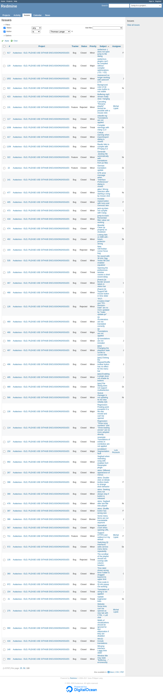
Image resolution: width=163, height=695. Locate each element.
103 (8, 250)
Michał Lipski (116, 107)
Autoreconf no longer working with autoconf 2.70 (103, 78)
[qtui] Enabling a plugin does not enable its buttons (103, 377)
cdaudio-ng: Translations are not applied (102, 119)
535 (8, 260)
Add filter (88, 28)
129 (8, 66)
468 (8, 292)
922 (8, 88)
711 (8, 536)
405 (8, 202)
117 (8, 119)
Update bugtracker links (101, 599)
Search (105, 5)
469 (8, 322)
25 (21, 668)
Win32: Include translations (102, 641)
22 (9, 168)
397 (8, 511)
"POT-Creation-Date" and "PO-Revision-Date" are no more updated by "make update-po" (103, 307)
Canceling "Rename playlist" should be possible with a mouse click (103, 107)
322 (8, 157)
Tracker (75, 46)
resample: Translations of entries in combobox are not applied (103, 441)
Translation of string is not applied (103, 591)
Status (8, 28)
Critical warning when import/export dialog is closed (103, 137)
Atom (112, 672)
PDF (122, 672)
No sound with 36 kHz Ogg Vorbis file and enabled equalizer (103, 260)
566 (8, 397)
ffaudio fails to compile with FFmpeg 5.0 (103, 146)
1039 (9, 127)
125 (8, 272)
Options (8, 35)
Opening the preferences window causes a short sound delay (103, 272)
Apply (7, 41)
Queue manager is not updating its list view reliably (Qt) (102, 397)
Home (3, 1)
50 (24, 668)
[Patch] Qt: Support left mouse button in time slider (103, 292)
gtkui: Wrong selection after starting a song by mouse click (103, 192)
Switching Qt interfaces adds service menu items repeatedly (102, 546)
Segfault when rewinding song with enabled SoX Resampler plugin (103, 462)
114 (8, 428)
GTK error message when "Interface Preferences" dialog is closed (102, 180)
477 (8, 192)
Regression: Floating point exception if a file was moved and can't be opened (103, 411)
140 (8, 649)
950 (8, 462)
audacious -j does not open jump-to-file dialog (103, 52)
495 (8, 377)
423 (8, 97)
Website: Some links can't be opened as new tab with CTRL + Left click (102, 611)
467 (8, 283)
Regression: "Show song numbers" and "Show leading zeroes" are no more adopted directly (103, 428)
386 (8, 519)
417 (8, 137)
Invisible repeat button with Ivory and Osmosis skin (103, 202)
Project (42, 46)
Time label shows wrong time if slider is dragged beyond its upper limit (103, 573)
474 (8, 228)
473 (8, 210)
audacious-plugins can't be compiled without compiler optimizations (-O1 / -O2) (103, 66)
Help (15, 1)
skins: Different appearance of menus (103, 472)
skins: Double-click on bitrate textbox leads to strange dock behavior (103, 482)
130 (8, 411)
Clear (16, 41)
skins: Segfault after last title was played (103, 503)
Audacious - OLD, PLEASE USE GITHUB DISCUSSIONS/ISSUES (41, 53)
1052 (9, 79)
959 (8, 659)
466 (8, 332)
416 (8, 641)
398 (8, 482)
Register (158, 1)
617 (8, 53)
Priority (93, 46)
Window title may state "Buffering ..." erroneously (103, 659)
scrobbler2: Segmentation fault (103, 451)
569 (8, 341)
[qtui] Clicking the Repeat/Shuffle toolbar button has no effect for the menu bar (103, 364)
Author (8, 31)
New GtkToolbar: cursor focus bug (102, 249)
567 (8, 528)
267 (8, 473)
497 (8, 350)
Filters (7, 25)
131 (8, 107)
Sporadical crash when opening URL (103, 527)
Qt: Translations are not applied (102, 332)
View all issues (133, 25)
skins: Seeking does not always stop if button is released (103, 494)
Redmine (73, 678)
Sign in (151, 1)
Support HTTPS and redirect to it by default (103, 536)
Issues (27, 15)
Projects (10, 1)
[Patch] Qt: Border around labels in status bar (103, 283)
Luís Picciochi (116, 451)
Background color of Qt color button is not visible (103, 88)
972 (8, 584)
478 (8, 503)
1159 (9, 146)
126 (8, 306)
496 (8, 364)
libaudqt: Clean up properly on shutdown (102, 228)
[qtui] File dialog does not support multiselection (103, 386)
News (47, 15)
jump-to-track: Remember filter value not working (103, 219)
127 (8, 442)
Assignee (116, 46)
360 (8, 574)
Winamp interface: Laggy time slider (102, 649)
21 (9, 599)
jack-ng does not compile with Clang (102, 210)
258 (8, 451)
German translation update (101, 168)
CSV (117, 672)
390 (8, 494)
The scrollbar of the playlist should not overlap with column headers (103, 559)
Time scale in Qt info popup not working (103, 584)
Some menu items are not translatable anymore (102, 519)
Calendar (37, 15)
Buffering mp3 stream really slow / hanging (103, 96)
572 (8, 547)
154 (8, 592)
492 (8, 239)
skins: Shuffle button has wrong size (103, 510)
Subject (103, 46)
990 (8, 628)
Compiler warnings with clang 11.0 (103, 127)
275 (8, 611)
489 (8, 387)
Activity (17, 15)
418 (8, 219)
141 (8, 180)
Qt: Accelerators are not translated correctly (102, 321)
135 (8, 560)
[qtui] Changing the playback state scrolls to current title (103, 350)
